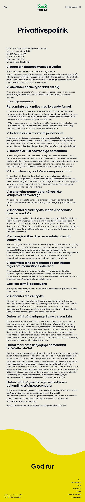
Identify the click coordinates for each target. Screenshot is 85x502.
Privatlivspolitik (76, 497)
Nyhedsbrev (77, 488)
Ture (5, 7)
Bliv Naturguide (71, 7)
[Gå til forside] (42, 7)
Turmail (78, 491)
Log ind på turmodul (74, 494)
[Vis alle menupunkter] (80, 7)
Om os (79, 486)
